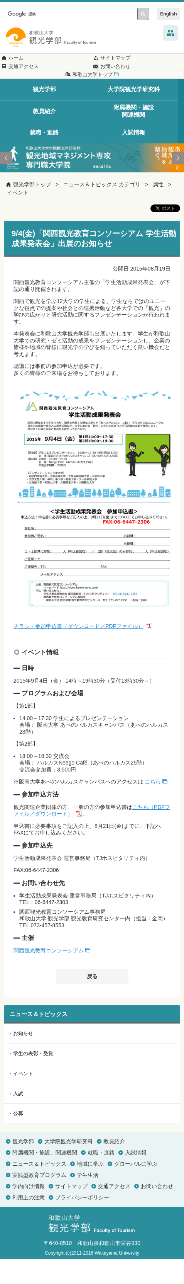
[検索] (70, 13)
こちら (153, 807)
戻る (92, 1001)
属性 (158, 209)
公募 (18, 1138)
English (168, 14)
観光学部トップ (32, 209)
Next (178, 183)
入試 (18, 1118)
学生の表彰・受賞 (33, 1078)
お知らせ (23, 1058)
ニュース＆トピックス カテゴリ (101, 209)
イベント (18, 218)
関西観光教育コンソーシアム (49, 975)
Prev (6, 183)
